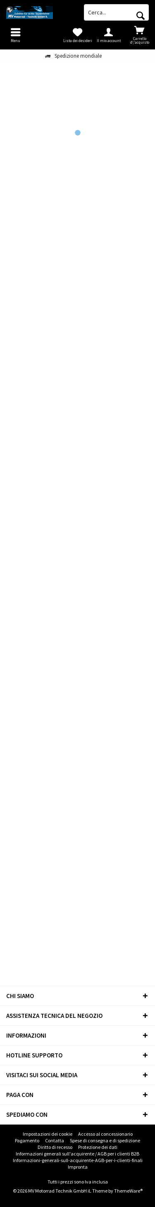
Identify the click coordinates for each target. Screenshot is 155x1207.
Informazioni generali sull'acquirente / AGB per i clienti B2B (77, 1154)
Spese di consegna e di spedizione (105, 1140)
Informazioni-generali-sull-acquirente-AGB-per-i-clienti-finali (78, 1160)
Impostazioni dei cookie (47, 1134)
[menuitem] (139, 35)
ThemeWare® (128, 1191)
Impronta (78, 1167)
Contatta (54, 1140)
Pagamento (27, 1140)
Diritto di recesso (55, 1147)
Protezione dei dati (97, 1147)
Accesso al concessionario (105, 1134)
